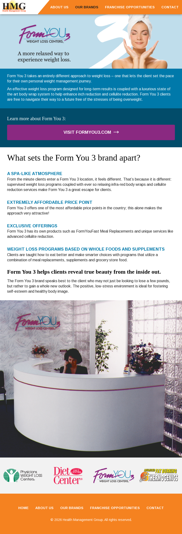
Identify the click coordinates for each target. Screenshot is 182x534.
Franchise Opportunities (130, 7)
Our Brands (86, 7)
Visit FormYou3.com (91, 132)
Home (23, 508)
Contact (170, 7)
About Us (59, 7)
